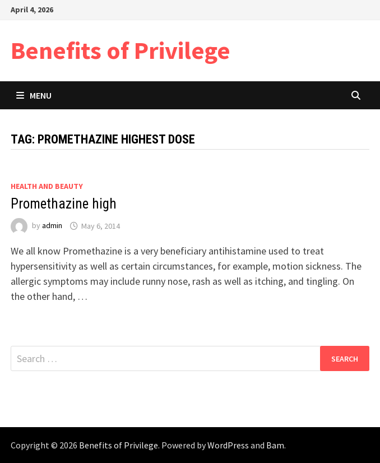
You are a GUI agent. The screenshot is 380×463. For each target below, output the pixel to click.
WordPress (228, 445)
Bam (275, 445)
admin (52, 226)
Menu (34, 95)
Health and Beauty (47, 186)
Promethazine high (64, 204)
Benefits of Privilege (120, 50)
